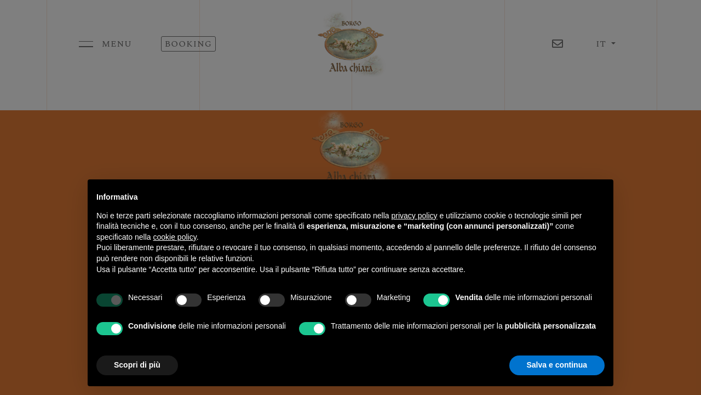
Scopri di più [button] (137, 364)
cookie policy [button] (175, 237)
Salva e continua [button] (557, 364)
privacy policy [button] (415, 215)
